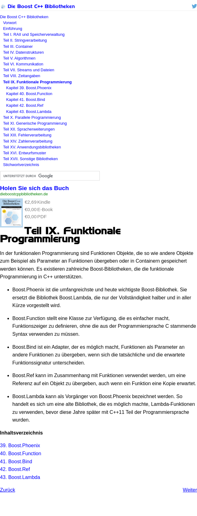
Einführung (12, 28)
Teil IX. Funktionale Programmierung (37, 82)
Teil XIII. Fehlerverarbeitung (27, 135)
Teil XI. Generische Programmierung (35, 123)
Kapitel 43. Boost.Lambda (29, 111)
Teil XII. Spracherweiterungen (29, 129)
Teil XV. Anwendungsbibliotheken (32, 147)
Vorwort (9, 22)
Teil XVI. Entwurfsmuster (24, 153)
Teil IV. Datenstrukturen (23, 52)
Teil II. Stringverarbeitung (25, 40)
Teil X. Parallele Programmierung (32, 117)
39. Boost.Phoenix (20, 445)
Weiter (190, 490)
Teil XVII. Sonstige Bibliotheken (30, 158)
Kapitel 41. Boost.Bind (25, 99)
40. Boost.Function (20, 453)
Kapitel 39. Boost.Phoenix (29, 87)
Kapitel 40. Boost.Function (29, 93)
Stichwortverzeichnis (21, 164)
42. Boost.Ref (15, 469)
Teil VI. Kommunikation (23, 64)
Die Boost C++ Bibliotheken (37, 6)
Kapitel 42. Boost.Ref (24, 105)
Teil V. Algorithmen (19, 58)
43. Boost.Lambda (20, 477)
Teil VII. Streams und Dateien (28, 70)
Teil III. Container (18, 46)
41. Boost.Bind (16, 461)
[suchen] (49, 176)
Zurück (7, 490)
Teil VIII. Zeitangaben (21, 75)
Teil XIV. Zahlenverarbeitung (27, 141)
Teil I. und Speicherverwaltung (34, 34)
